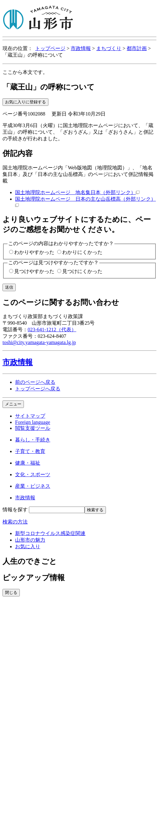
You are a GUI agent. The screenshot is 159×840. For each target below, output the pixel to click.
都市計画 (137, 48)
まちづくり (108, 48)
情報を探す (15, 509)
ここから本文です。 (25, 72)
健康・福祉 (27, 463)
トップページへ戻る (37, 388)
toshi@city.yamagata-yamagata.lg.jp (39, 342)
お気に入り (27, 546)
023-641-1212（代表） (52, 329)
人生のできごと (30, 561)
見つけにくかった (82, 271)
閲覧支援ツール (32, 428)
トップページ (50, 48)
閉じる (11, 592)
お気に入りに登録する (25, 102)
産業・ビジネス (32, 486)
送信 (9, 287)
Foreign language (32, 422)
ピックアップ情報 (34, 578)
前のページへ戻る (35, 382)
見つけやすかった (34, 271)
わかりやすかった (34, 252)
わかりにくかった (82, 252)
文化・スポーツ (32, 474)
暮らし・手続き (32, 439)
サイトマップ (30, 416)
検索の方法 (15, 521)
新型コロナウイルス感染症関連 (50, 533)
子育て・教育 (30, 451)
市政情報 (81, 48)
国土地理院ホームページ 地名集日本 (77, 192)
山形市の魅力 (30, 540)
